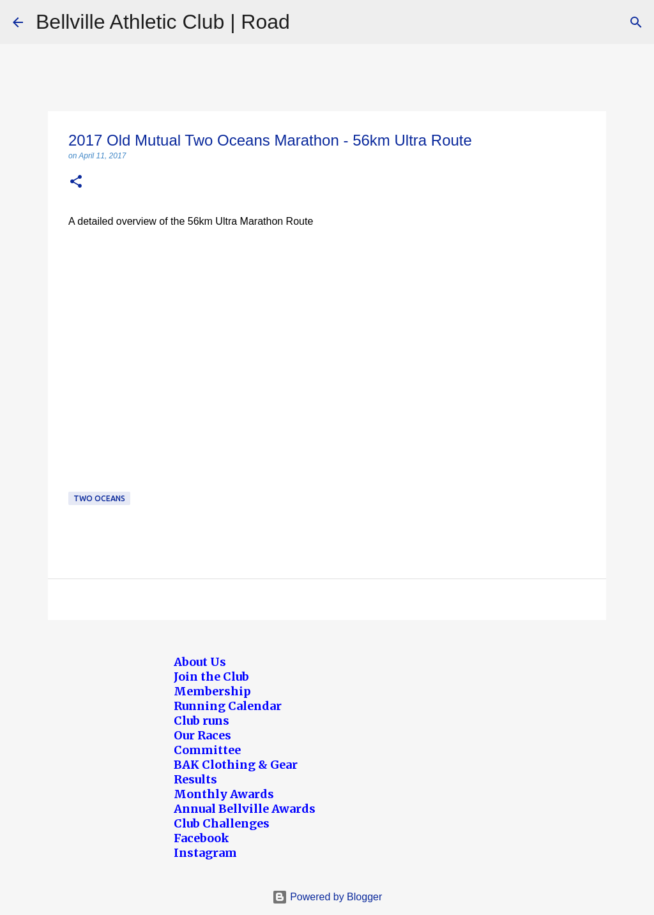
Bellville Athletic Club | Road (163, 21)
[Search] (636, 22)
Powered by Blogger (327, 896)
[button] (76, 182)
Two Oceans (99, 498)
